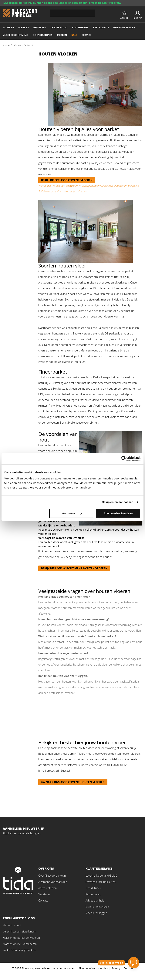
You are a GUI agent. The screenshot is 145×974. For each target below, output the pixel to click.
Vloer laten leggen (96, 913)
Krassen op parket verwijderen (21, 937)
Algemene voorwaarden (52, 882)
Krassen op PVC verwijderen (20, 944)
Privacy (115, 968)
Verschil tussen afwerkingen (19, 931)
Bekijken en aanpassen (117, 502)
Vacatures (44, 894)
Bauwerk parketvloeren (112, 328)
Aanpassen (72, 513)
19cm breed (100, 288)
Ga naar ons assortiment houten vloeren (73, 782)
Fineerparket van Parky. (79, 377)
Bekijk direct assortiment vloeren (67, 180)
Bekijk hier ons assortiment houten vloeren (74, 568)
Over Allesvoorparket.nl (52, 875)
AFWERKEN (39, 27)
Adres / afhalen (47, 888)
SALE (74, 35)
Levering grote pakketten (101, 882)
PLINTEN (23, 27)
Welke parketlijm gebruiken (19, 950)
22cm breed (119, 288)
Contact (43, 900)
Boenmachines (42, 35)
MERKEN (62, 35)
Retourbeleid (93, 894)
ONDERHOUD (59, 27)
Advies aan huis (95, 900)
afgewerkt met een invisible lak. (108, 299)
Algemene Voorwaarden (93, 968)
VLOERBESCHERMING (15, 35)
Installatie (101, 27)
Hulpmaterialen (124, 27)
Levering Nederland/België (101, 875)
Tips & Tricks (93, 888)
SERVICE (86, 35)
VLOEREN (8, 27)
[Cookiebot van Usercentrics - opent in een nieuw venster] (124, 459)
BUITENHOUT (80, 27)
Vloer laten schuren (97, 907)
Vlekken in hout (12, 925)
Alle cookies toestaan (118, 513)
